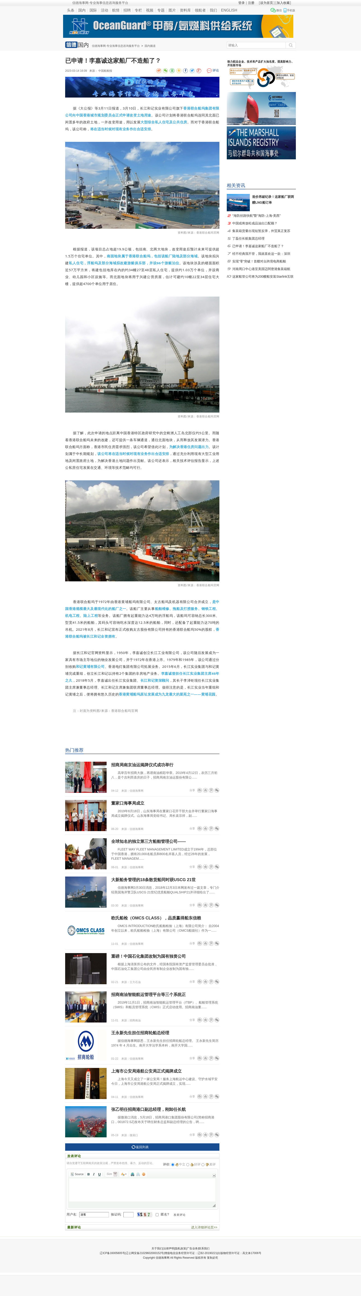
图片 (172, 10)
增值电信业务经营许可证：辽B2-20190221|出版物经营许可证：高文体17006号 (212, 1253)
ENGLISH (229, 10)
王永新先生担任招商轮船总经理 (140, 1033)
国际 (93, 10)
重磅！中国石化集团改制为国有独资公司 (148, 956)
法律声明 (168, 1248)
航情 (115, 10)
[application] (142, 1189)
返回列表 (140, 1147)
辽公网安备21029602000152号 (145, 1253)
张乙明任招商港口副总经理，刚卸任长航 (148, 1109)
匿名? (165, 1214)
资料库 (185, 10)
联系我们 (204, 1248)
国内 (82, 10)
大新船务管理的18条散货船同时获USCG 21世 (153, 879)
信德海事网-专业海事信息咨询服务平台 (116, 46)
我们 (213, 10)
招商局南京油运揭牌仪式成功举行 (142, 765)
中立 (180, 1164)
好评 (196, 1164)
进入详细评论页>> (204, 1227)
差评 (211, 1164)
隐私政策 (180, 1248)
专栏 (138, 10)
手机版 (291, 10)
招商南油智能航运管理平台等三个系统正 (148, 994)
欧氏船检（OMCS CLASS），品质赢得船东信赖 (156, 918)
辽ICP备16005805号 (112, 1253)
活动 (104, 10)
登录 (241, 3)
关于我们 (157, 1248)
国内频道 (150, 46)
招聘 (127, 10)
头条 (70, 10)
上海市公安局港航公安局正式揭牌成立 (146, 1071)
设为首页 (266, 3)
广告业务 (192, 1248)
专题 (161, 10)
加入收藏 (283, 3)
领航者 (200, 10)
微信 (279, 10)
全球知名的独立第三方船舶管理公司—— (148, 841)
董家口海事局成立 (127, 803)
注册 (251, 3)
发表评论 (180, 1214)
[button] (77, 1174)
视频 (149, 10)
